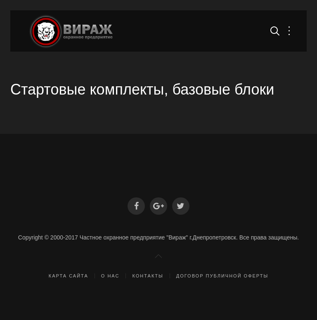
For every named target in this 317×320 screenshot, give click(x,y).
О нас (110, 275)
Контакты (147, 275)
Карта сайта (68, 275)
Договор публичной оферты (222, 275)
